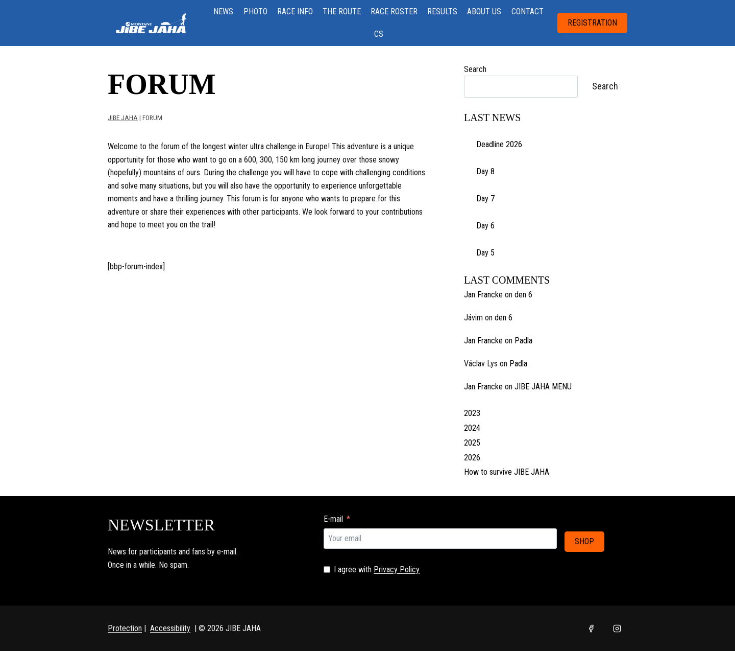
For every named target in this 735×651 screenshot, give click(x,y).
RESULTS (442, 11)
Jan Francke (483, 294)
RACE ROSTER (394, 11)
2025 (472, 443)
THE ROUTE (342, 11)
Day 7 (485, 198)
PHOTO (255, 11)
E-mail (333, 519)
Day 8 (485, 171)
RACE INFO (295, 11)
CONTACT (527, 11)
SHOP (584, 538)
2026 (472, 457)
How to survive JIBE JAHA (506, 472)
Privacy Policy (397, 569)
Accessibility (170, 628)
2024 (472, 428)
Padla (523, 340)
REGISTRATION (592, 23)
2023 (472, 413)
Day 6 (485, 225)
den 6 (523, 294)
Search (475, 69)
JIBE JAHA (123, 117)
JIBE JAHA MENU (543, 386)
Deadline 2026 (499, 144)
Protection (125, 628)
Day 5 (485, 253)
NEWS (223, 11)
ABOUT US (484, 11)
